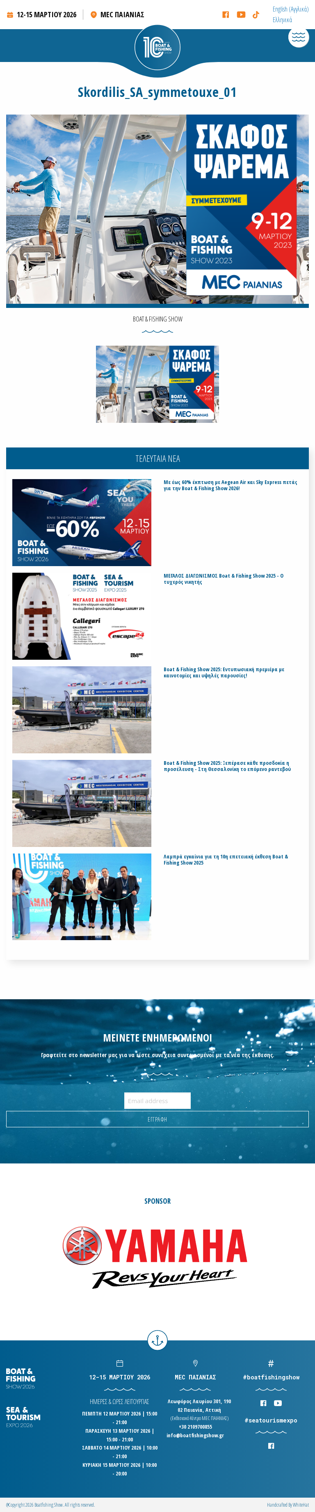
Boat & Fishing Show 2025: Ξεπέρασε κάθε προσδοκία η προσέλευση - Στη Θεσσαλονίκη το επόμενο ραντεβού (227, 766)
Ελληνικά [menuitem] (282, 19)
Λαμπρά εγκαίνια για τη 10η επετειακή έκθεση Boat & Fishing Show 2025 (226, 860)
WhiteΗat (301, 1504)
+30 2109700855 (195, 1426)
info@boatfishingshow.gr (195, 1435)
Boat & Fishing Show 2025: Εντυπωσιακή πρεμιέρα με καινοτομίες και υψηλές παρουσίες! (224, 672)
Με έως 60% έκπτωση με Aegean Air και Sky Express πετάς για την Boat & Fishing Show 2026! (230, 485)
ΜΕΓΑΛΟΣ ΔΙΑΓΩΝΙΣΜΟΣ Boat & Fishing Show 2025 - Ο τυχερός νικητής (223, 579)
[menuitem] (291, 9)
